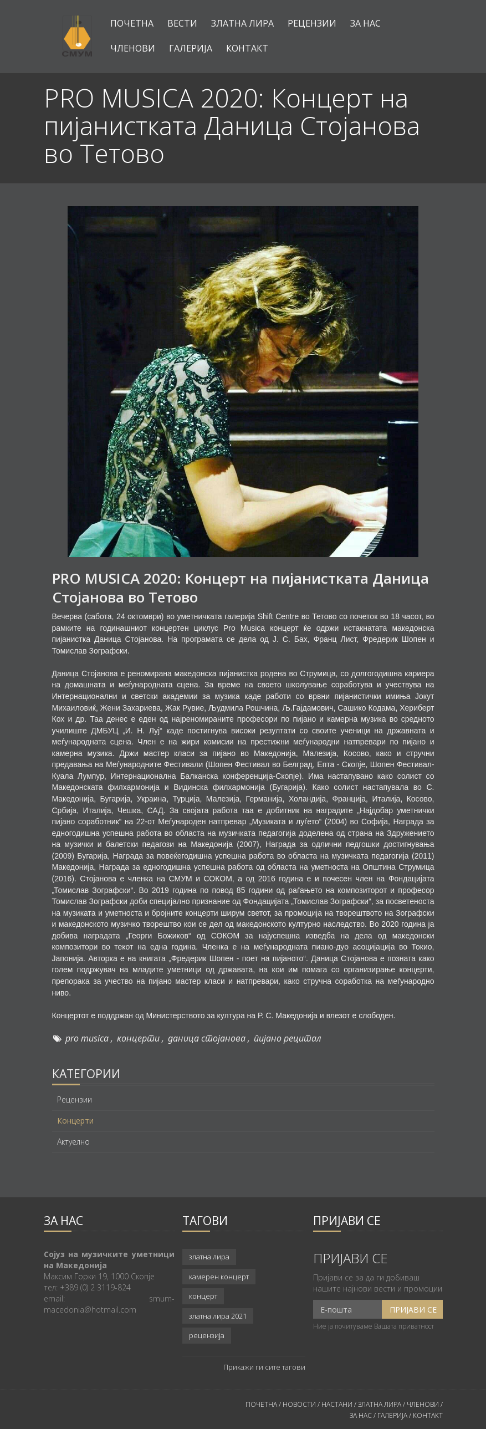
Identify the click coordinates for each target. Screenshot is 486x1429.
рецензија (206, 1335)
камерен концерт (219, 1277)
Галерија (190, 48)
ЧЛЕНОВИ (424, 1404)
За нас (365, 23)
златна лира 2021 (218, 1316)
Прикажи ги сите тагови (264, 1367)
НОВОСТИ (299, 1404)
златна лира (209, 1257)
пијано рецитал (287, 1038)
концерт (203, 1296)
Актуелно (73, 1142)
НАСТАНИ (336, 1404)
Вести (182, 23)
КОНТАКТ (428, 1415)
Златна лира (242, 23)
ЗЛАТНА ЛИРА (379, 1404)
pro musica (87, 1038)
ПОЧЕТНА (261, 1404)
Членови (132, 48)
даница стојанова (206, 1038)
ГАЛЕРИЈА (392, 1415)
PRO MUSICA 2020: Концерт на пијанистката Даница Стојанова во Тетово (240, 587)
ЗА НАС (361, 1415)
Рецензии (312, 23)
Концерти (75, 1121)
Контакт (247, 48)
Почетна (132, 23)
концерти (138, 1038)
